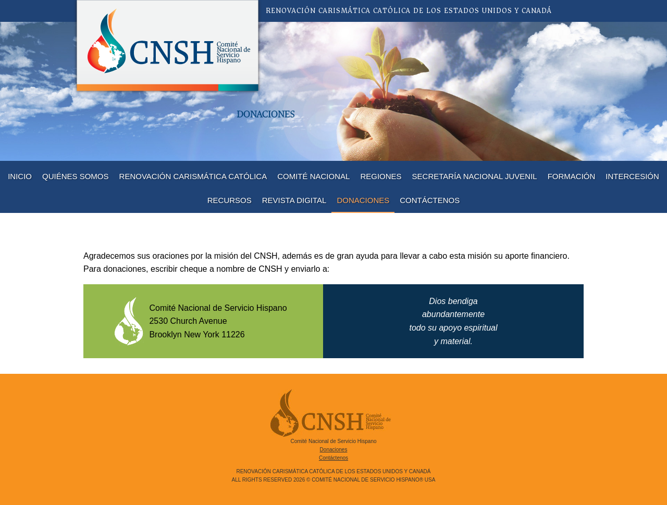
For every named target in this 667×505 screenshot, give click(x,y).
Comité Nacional (313, 176)
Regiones (380, 176)
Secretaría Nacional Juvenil (474, 176)
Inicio (20, 176)
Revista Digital (294, 200)
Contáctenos (430, 200)
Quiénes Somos (75, 176)
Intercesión (632, 176)
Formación (572, 176)
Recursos (229, 200)
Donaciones (363, 200)
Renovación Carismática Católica (193, 176)
